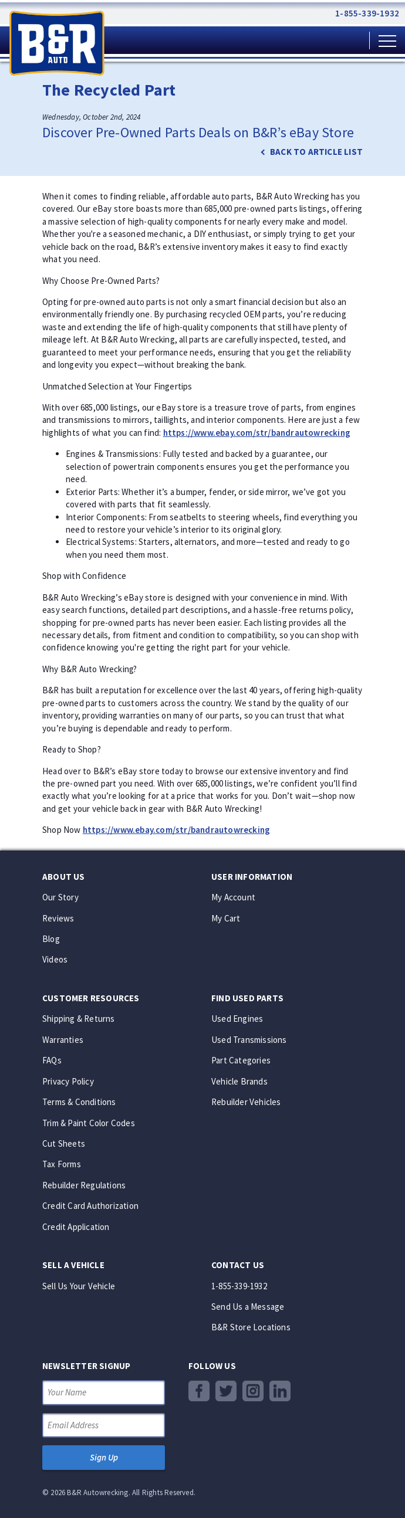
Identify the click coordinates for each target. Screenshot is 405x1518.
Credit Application (76, 1226)
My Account (233, 897)
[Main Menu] (387, 40)
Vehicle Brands (239, 1081)
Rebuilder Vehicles (246, 1101)
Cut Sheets (63, 1143)
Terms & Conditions (79, 1101)
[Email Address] (103, 1425)
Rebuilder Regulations (84, 1185)
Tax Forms (61, 1164)
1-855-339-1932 (367, 13)
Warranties (62, 1039)
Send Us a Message (247, 1306)
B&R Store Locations (251, 1327)
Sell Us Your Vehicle (78, 1286)
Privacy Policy (68, 1081)
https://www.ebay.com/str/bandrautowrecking (256, 432)
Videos (55, 959)
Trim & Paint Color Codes (88, 1123)
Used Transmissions (249, 1039)
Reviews (58, 918)
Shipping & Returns (78, 1018)
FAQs (52, 1060)
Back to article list (316, 151)
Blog (51, 938)
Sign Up (104, 1457)
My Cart (225, 918)
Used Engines (237, 1018)
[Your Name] (103, 1392)
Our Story (60, 897)
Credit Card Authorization (90, 1205)
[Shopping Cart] (350, 40)
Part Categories (241, 1060)
